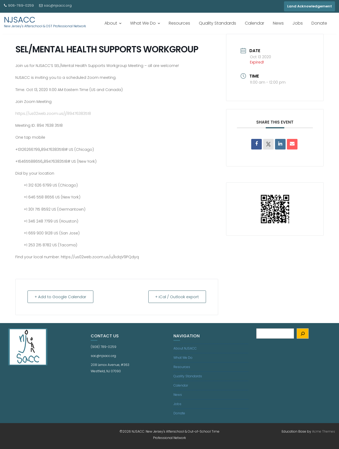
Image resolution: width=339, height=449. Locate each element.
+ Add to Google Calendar (61, 297)
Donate (319, 23)
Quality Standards (217, 23)
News (278, 23)
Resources (179, 23)
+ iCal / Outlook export (176, 297)
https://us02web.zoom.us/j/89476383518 (53, 113)
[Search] (303, 333)
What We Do (143, 23)
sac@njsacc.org (55, 5)
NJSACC (19, 19)
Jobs (297, 23)
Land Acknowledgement (309, 6)
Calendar (254, 23)
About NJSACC (185, 348)
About (110, 23)
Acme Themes (323, 431)
